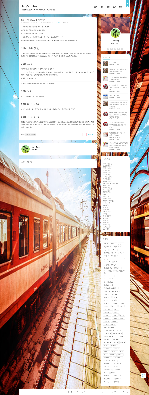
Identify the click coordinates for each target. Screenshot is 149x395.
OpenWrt (117, 370)
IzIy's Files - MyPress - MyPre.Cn (98, 392)
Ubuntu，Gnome (118, 318)
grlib (122, 303)
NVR (105, 373)
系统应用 (107, 227)
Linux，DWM (108, 276)
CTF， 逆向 (119, 336)
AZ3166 (106, 339)
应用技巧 (107, 188)
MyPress (107, 247)
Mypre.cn (117, 247)
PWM (115, 297)
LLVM (106, 229)
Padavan (107, 367)
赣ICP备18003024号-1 (73, 392)
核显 (121, 342)
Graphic (106, 303)
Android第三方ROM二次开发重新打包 (114, 272)
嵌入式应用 (117, 364)
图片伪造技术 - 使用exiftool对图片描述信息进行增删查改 (118, 87)
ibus (105, 214)
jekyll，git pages (109, 327)
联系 (114, 7)
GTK (105, 207)
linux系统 (107, 211)
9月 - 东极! (112, 62)
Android (106, 203)
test (105, 244)
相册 (108, 7)
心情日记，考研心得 (110, 265)
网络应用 (107, 192)
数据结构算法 (108, 201)
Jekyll (114, 392)
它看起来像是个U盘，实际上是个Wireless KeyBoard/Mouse (117, 135)
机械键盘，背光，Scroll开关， (113, 253)
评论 (59, 23)
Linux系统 (107, 190)
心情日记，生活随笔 (30, 134)
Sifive (106, 351)
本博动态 (107, 164)
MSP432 (107, 216)
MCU (106, 196)
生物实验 (107, 376)
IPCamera (107, 370)
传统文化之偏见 (114, 95)
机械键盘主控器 (109, 285)
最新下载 (107, 185)
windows (121, 259)
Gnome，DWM (109, 324)
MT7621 (116, 367)
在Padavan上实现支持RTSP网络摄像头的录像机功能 (117, 125)
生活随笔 (45, 23)
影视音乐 (107, 181)
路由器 (112, 354)
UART (106, 300)
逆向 (105, 220)
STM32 (106, 209)
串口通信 (115, 300)
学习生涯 (107, 179)
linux (118, 330)
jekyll (105, 194)
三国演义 (107, 168)
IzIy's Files (29, 6)
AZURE (115, 339)
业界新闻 (107, 170)
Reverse (106, 312)
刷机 (119, 354)
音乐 (102, 7)
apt (121, 315)
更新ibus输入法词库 (110, 288)
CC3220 (106, 333)
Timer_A (106, 297)
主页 (95, 7)
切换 (105, 345)
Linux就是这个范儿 (110, 183)
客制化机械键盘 (109, 282)
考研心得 (107, 198)
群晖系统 (117, 382)
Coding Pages (108, 330)
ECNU (106, 306)
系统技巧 (107, 172)
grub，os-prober (109, 259)
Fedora (116, 262)
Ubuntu (106, 315)
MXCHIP (107, 342)
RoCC (114, 351)
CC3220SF (116, 333)
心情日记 (51, 23)
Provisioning (108, 336)
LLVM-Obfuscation (109, 361)
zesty (114, 315)
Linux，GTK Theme (110, 279)
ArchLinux (107, 309)
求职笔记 (107, 225)
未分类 (106, 174)
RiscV (106, 222)
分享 (90, 134)
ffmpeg (113, 373)
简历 (120, 7)
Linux (106, 205)
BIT (115, 309)
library (115, 303)
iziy (105, 250)
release (106, 318)
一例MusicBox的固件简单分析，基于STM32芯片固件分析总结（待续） (118, 115)
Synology (107, 382)
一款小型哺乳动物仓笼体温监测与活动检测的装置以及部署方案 (118, 105)
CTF (105, 218)
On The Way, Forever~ (33, 20)
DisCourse (117, 357)
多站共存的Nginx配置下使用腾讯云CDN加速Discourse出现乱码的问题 (118, 145)
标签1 (112, 244)
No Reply (111, 64)
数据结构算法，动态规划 (111, 268)
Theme (114, 321)
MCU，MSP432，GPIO (111, 291)
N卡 (115, 342)
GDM (106, 321)
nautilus (112, 250)
